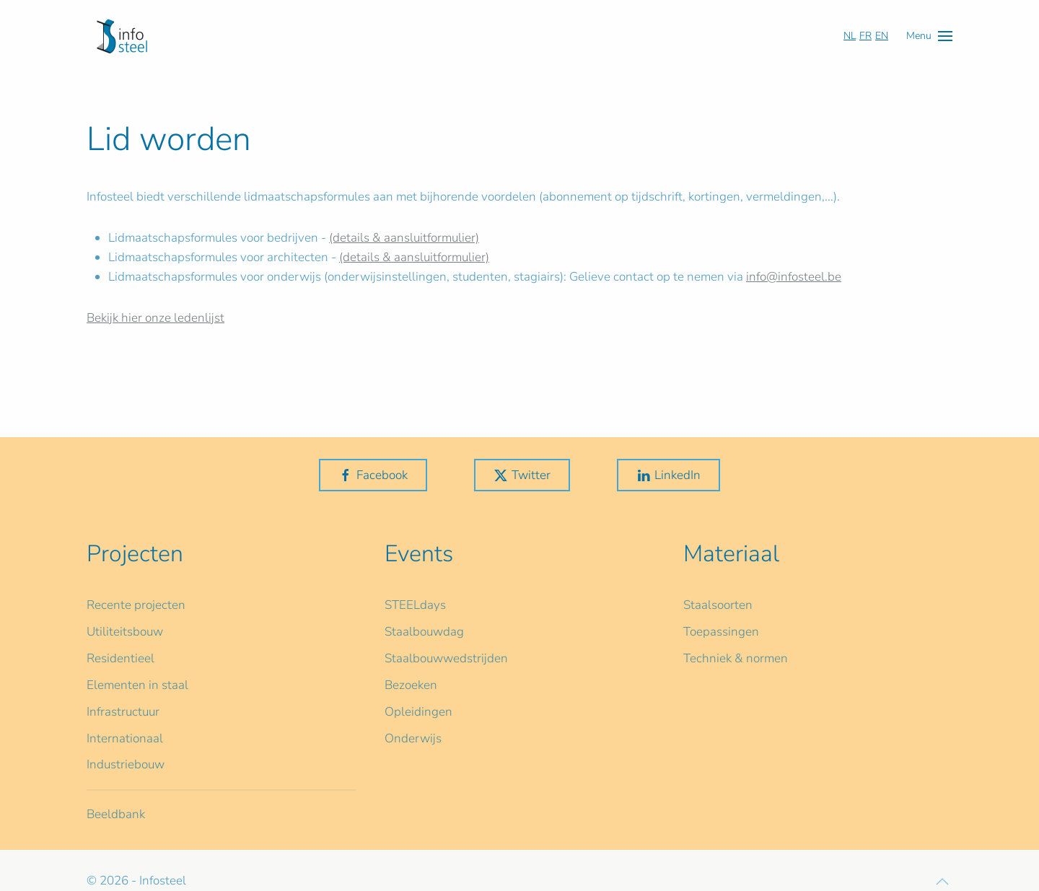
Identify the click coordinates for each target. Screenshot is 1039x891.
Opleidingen (418, 711)
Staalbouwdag (424, 631)
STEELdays (415, 605)
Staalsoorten (718, 605)
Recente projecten (136, 605)
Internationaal (125, 738)
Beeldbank (116, 814)
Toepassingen (721, 631)
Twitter (522, 475)
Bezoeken (411, 685)
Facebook (373, 475)
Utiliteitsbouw (125, 631)
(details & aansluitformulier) (404, 237)
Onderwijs (413, 738)
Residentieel (120, 658)
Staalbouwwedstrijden (446, 658)
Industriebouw (126, 764)
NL (849, 36)
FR (865, 36)
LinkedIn (668, 475)
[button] (929, 36)
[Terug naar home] (122, 36)
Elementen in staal (137, 685)
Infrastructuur (123, 711)
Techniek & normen (735, 658)
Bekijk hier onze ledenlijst (155, 318)
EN (881, 36)
